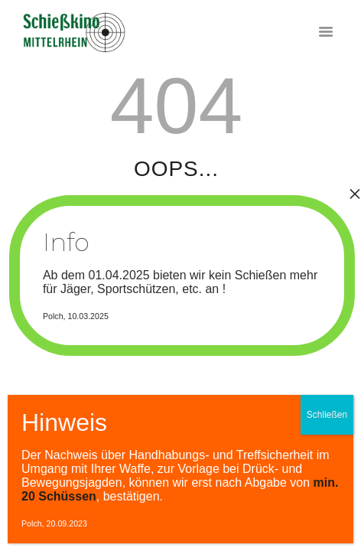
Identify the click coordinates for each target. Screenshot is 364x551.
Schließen (327, 414)
